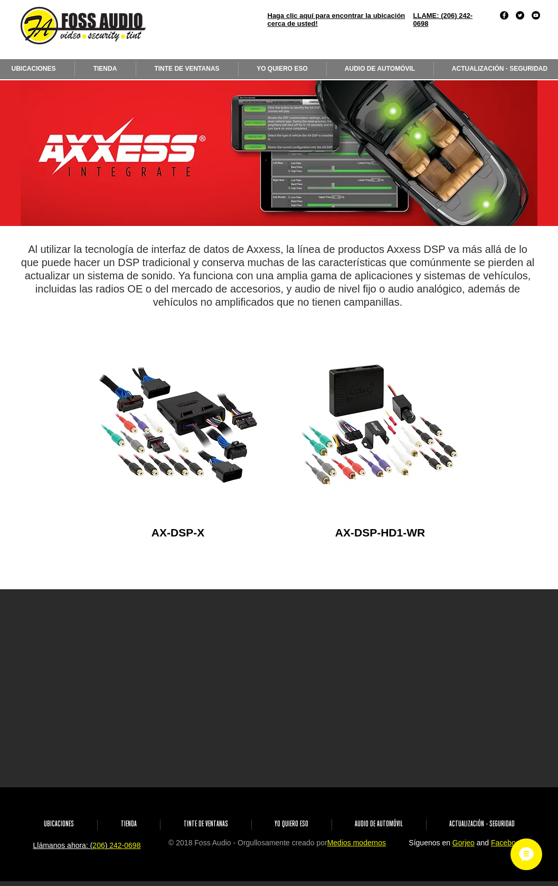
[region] (178, 424)
